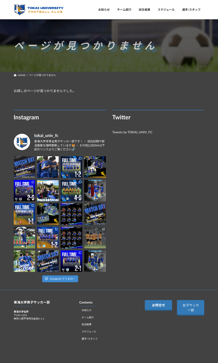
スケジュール (89, 331)
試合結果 (86, 324)
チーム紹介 (88, 317)
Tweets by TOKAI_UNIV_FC (132, 132)
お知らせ (86, 310)
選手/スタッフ (89, 338)
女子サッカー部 (191, 307)
